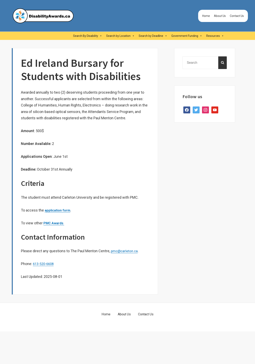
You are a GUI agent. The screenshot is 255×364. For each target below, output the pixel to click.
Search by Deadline (153, 36)
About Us (220, 16)
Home (206, 16)
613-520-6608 (44, 264)
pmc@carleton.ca (125, 251)
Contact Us (237, 16)
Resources (215, 36)
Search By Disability (87, 36)
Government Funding (186, 36)
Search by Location (120, 36)
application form (58, 210)
